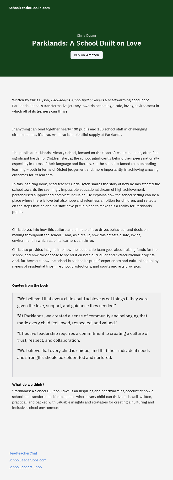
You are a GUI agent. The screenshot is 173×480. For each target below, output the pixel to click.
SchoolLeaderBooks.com (29, 7)
